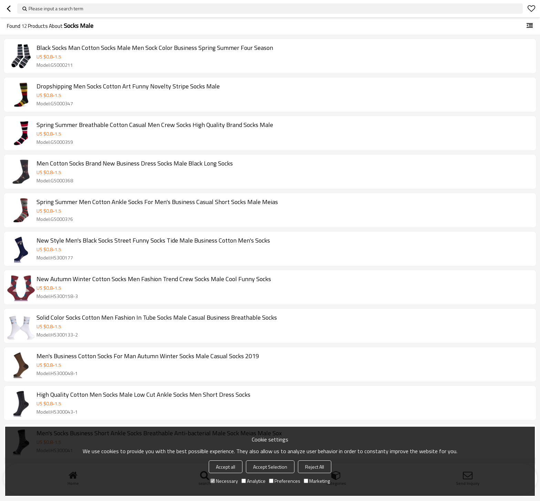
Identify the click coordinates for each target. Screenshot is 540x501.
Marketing (317, 480)
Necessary (224, 480)
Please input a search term (56, 8)
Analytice (253, 480)
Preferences (284, 480)
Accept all (225, 466)
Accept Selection (270, 466)
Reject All (314, 466)
